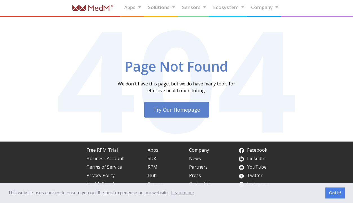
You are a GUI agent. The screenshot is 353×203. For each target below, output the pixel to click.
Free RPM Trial (102, 150)
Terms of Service (104, 167)
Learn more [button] (182, 192)
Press (195, 175)
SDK (152, 158)
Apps (133, 7)
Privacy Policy (100, 175)
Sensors (194, 7)
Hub (152, 175)
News (195, 158)
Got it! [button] (335, 193)
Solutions (162, 7)
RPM (152, 167)
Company (265, 7)
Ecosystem (229, 7)
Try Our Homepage (176, 109)
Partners (198, 167)
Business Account (105, 158)
